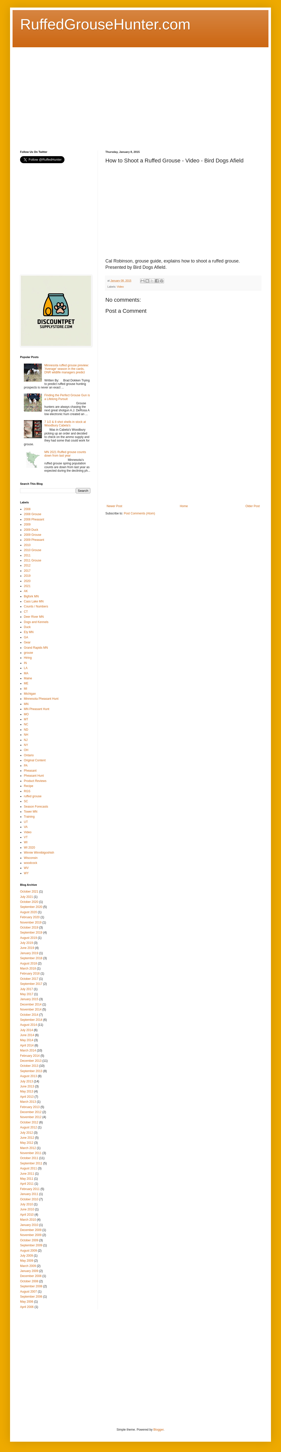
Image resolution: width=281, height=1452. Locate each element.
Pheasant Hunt (34, 775)
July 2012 (26, 1132)
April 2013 (27, 1096)
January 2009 (29, 1271)
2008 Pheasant (34, 519)
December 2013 (30, 1061)
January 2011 (29, 1194)
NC (26, 724)
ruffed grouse (33, 796)
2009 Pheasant (34, 540)
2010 (27, 545)
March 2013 (28, 1102)
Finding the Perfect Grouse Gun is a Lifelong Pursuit (67, 397)
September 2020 (31, 907)
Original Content (35, 760)
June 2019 (27, 948)
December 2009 (30, 1230)
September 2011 (31, 1163)
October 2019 (29, 927)
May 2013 (26, 1091)
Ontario (29, 755)
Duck (27, 627)
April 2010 (27, 1214)
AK (26, 591)
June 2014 (27, 1035)
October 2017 (29, 979)
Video (120, 286)
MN (26, 704)
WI (26, 842)
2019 (27, 576)
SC (26, 801)
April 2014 (27, 1045)
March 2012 (28, 1148)
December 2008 (30, 1276)
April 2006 (27, 1307)
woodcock (30, 863)
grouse (28, 652)
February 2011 (30, 1189)
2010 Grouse (32, 550)
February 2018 (30, 973)
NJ (26, 740)
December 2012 (30, 1112)
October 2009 (29, 1240)
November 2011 (30, 1153)
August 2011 (28, 1168)
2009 (27, 524)
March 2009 (28, 1266)
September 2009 (31, 1245)
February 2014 (30, 1056)
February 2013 (30, 1107)
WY (26, 873)
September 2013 (31, 1071)
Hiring (28, 657)
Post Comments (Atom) (139, 513)
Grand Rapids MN (36, 647)
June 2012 (27, 1137)
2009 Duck (31, 530)
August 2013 (28, 1076)
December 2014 (30, 1004)
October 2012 (29, 1122)
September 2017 (31, 984)
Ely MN (29, 632)
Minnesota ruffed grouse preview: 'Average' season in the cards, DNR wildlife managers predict (66, 369)
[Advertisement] (47, 94)
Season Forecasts (36, 806)
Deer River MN (34, 617)
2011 (27, 555)
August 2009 (28, 1250)
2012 (27, 565)
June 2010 (27, 1209)
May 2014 (26, 1040)
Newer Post (114, 506)
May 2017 (26, 994)
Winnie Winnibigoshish (39, 852)
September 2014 (31, 1020)
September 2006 (31, 1296)
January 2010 (29, 1225)
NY (26, 745)
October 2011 (29, 1158)
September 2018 (31, 958)
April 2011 (27, 1183)
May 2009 (26, 1260)
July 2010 (26, 1204)
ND (26, 729)
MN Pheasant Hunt (36, 709)
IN (25, 663)
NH (26, 734)
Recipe (28, 786)
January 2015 (29, 999)
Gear (27, 642)
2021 (27, 586)
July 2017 (26, 989)
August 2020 (28, 912)
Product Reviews (35, 781)
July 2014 (26, 1030)
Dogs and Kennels (36, 622)
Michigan (30, 693)
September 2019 (31, 932)
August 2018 (28, 963)
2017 (27, 571)
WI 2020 (29, 847)
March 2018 (28, 968)
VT (26, 837)
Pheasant (30, 770)
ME (26, 683)
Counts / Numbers (36, 606)
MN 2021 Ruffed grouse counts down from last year (65, 453)
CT (26, 611)
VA (26, 827)
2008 (27, 509)
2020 (27, 581)
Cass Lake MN (34, 601)
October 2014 (29, 1015)
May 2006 (26, 1301)
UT (26, 822)
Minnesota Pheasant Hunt (41, 698)
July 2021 (26, 897)
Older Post (252, 506)
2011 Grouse (32, 560)
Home (184, 506)
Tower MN (30, 811)
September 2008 (31, 1286)
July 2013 (26, 1081)
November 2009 (30, 1235)
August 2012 (28, 1127)
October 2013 (29, 1066)
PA (26, 765)
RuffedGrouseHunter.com (105, 24)
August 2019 (28, 938)
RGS (27, 791)
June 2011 (27, 1173)
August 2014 (28, 1025)
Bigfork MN (31, 596)
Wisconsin (31, 858)
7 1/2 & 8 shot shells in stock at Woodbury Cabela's (65, 423)
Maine (28, 678)
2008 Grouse (32, 514)
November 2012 (30, 1117)
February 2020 (30, 917)
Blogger (158, 1429)
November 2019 (30, 922)
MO (26, 714)
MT (26, 719)
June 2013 (27, 1086)
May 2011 (26, 1178)
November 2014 (30, 1009)
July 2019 (26, 943)
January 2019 (29, 953)
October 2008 (29, 1281)
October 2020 (29, 902)
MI (25, 688)
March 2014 (28, 1050)
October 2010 (29, 1199)
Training (29, 816)
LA (26, 668)
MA (26, 673)
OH (26, 750)
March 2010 (28, 1219)
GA (26, 637)
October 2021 (29, 891)
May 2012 (26, 1143)
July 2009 (26, 1255)
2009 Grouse (32, 535)
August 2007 (28, 1291)
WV (26, 868)
